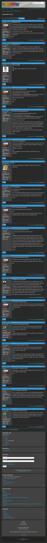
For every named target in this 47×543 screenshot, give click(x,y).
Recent (11, 8)
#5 (44, 109)
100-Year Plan (37, 8)
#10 (44, 227)
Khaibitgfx (5, 495)
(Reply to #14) (14, 343)
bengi (4, 22)
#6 (44, 139)
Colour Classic (16, 11)
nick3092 (5, 505)
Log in (3, 18)
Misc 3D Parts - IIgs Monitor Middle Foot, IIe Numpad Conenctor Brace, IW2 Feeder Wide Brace (22, 503)
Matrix (6, 437)
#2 (44, 43)
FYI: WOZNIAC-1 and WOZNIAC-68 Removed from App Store (15, 497)
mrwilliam (5, 492)
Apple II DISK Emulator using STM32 (11, 476)
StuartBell (5, 45)
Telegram (7, 443)
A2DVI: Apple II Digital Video (10, 478)
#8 (44, 185)
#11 (44, 255)
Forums (7, 8)
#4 (44, 87)
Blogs (5, 511)
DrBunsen (5, 163)
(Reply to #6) (14, 161)
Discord (6, 439)
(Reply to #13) (14, 322)
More (43, 485)
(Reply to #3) (15, 87)
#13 (44, 300)
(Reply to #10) (14, 255)
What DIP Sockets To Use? (9, 481)
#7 (44, 161)
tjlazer (4, 390)
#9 (44, 205)
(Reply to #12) (14, 300)
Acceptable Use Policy (8, 517)
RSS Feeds (6, 514)
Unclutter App (26, 471)
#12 (44, 277)
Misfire (6, 440)
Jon (4, 280)
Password (5, 459)
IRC (6, 436)
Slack (6, 442)
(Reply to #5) (15, 139)
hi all (5, 480)
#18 (44, 408)
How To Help (30, 8)
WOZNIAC (5, 498)
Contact (43, 8)
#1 (44, 20)
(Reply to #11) (14, 277)
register (7, 18)
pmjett (4, 65)
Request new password (9, 464)
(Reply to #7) (14, 185)
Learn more (5, 445)
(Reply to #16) (15, 388)
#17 (44, 388)
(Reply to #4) (15, 109)
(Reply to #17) (15, 408)
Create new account (8, 462)
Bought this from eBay (7, 500)
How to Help (23, 534)
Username (5, 456)
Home (3, 8)
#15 (44, 343)
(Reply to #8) (14, 205)
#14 (44, 322)
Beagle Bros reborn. (8, 483)
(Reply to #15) (14, 366)
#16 (44, 366)
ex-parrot (5, 324)
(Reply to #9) (14, 227)
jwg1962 (4, 502)
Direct (19, 471)
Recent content (7, 450)
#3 (44, 63)
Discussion (9, 11)
